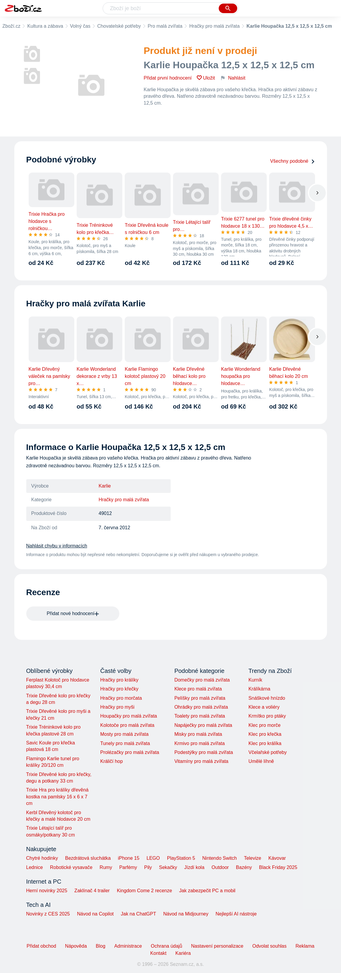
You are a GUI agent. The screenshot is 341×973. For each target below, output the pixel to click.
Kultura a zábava (45, 26)
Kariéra (183, 953)
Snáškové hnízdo (267, 698)
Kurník (255, 679)
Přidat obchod (41, 946)
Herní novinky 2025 (46, 890)
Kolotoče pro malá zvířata (127, 725)
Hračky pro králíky (119, 679)
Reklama (304, 946)
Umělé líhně (261, 761)
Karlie (105, 485)
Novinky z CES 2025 (48, 913)
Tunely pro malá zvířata (125, 743)
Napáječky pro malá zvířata (203, 725)
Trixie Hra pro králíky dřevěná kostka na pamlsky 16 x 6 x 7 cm (57, 796)
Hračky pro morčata (121, 698)
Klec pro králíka (265, 743)
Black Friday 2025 (278, 867)
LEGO (153, 858)
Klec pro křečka (265, 734)
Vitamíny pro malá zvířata (201, 761)
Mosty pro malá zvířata (124, 734)
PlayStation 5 (181, 858)
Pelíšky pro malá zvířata (199, 698)
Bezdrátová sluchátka (88, 858)
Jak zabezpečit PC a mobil (207, 890)
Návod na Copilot (95, 913)
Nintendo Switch (219, 858)
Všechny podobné (292, 161)
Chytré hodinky (42, 858)
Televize (252, 858)
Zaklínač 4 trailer (91, 890)
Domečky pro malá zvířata (202, 679)
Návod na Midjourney (185, 913)
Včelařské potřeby (268, 752)
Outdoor (220, 867)
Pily (148, 867)
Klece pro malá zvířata (198, 688)
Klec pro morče (265, 725)
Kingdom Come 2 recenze (144, 890)
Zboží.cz (11, 26)
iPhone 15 (128, 858)
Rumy (106, 867)
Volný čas (80, 26)
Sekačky (168, 867)
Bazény (244, 867)
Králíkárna (259, 688)
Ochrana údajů (166, 946)
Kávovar (277, 858)
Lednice (34, 867)
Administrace (128, 946)
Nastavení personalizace (217, 946)
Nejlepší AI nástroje (236, 913)
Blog (100, 946)
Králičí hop (111, 761)
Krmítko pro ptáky (267, 716)
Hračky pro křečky (119, 688)
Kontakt (158, 953)
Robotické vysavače (71, 867)
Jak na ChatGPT (138, 913)
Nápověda (76, 946)
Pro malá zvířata (165, 26)
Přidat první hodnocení (168, 77)
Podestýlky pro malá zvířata (203, 752)
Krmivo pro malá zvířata (199, 743)
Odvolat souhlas (269, 946)
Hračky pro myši (117, 707)
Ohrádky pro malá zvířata (201, 707)
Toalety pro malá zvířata (199, 716)
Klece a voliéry (264, 707)
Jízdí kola (194, 867)
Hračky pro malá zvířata (214, 26)
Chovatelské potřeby (119, 26)
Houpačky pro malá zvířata (128, 716)
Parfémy (128, 867)
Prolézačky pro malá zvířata (129, 752)
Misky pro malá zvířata (198, 734)
